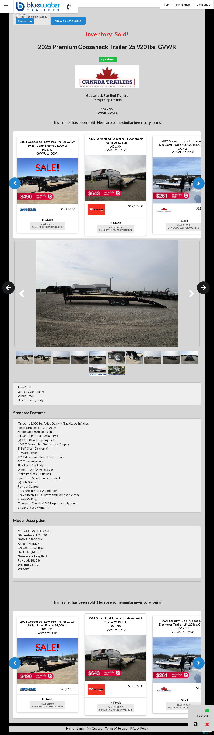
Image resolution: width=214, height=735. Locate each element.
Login (80, 728)
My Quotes (94, 728)
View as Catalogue (68, 21)
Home (70, 728)
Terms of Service (116, 728)
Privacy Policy (139, 728)
